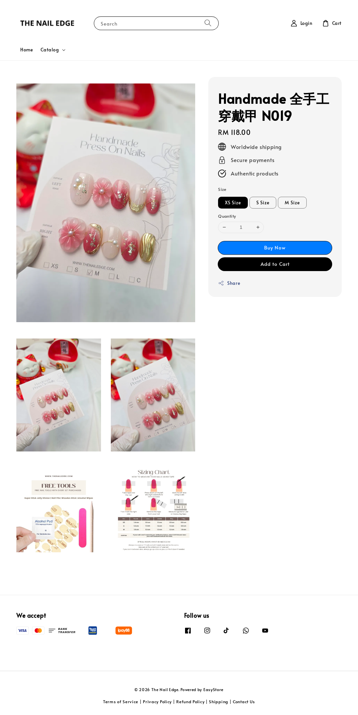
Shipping (218, 702)
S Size (262, 202)
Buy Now (275, 247)
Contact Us (244, 702)
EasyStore (213, 689)
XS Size (233, 202)
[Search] (207, 23)
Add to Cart (275, 263)
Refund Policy (190, 702)
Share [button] (229, 283)
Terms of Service (120, 702)
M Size (292, 202)
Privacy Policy (157, 702)
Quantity (227, 216)
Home (26, 49)
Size (222, 189)
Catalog (50, 50)
